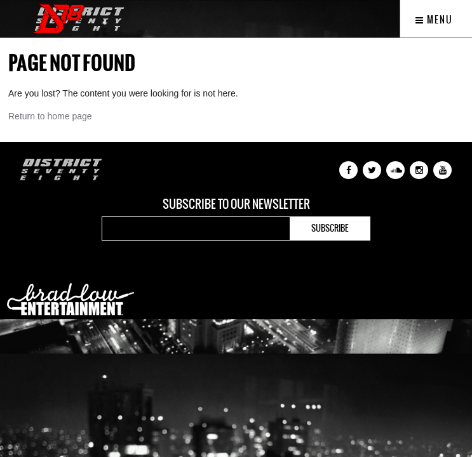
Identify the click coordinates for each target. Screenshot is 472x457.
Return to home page (50, 116)
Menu (434, 20)
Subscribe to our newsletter (236, 204)
